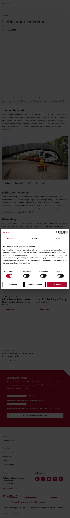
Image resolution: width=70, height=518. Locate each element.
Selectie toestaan (35, 284)
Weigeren (13, 284)
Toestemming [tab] (12, 239)
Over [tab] (58, 239)
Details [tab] (35, 239)
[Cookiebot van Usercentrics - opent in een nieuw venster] (57, 232)
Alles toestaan (56, 284)
